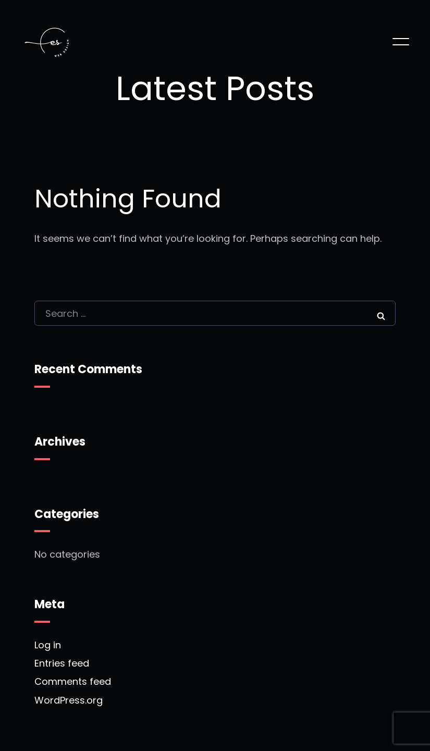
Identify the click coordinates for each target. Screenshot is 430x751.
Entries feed (61, 663)
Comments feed (72, 681)
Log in (47, 645)
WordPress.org (68, 700)
